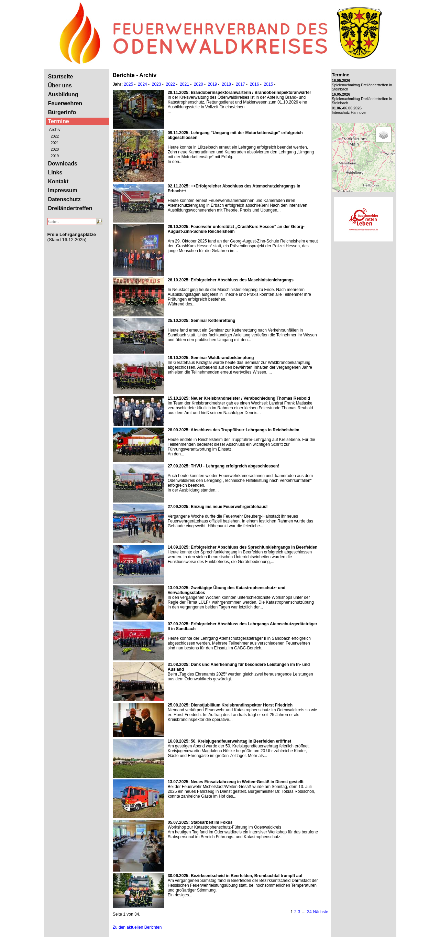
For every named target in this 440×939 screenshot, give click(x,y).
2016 (254, 84)
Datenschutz (64, 199)
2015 (268, 84)
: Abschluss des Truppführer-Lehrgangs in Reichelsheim (233, 430)
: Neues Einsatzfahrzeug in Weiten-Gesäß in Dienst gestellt (236, 781)
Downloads (62, 163)
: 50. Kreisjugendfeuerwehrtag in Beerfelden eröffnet (229, 741)
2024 (142, 84)
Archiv (54, 129)
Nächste (320, 911)
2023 (156, 84)
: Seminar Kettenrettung (201, 320)
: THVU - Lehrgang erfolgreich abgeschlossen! (223, 466)
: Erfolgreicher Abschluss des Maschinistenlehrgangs (231, 280)
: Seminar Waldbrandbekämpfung (211, 357)
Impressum (62, 190)
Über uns (60, 85)
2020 (55, 149)
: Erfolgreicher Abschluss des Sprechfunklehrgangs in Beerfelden (243, 547)
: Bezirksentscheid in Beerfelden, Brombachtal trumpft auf (235, 875)
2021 (55, 143)
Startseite (60, 76)
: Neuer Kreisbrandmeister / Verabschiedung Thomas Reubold (239, 398)
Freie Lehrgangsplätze (71, 234)
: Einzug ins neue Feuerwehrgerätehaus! (218, 506)
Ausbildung (63, 94)
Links (55, 172)
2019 (55, 156)
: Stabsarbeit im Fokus (200, 822)
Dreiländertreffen (70, 208)
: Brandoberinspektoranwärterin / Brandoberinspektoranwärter (239, 92)
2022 (55, 136)
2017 (240, 84)
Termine (58, 121)
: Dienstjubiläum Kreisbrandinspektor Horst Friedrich (230, 705)
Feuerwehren (65, 103)
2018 (226, 84)
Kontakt (58, 181)
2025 (128, 84)
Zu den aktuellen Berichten (137, 927)
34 (309, 911)
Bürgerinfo (62, 112)
